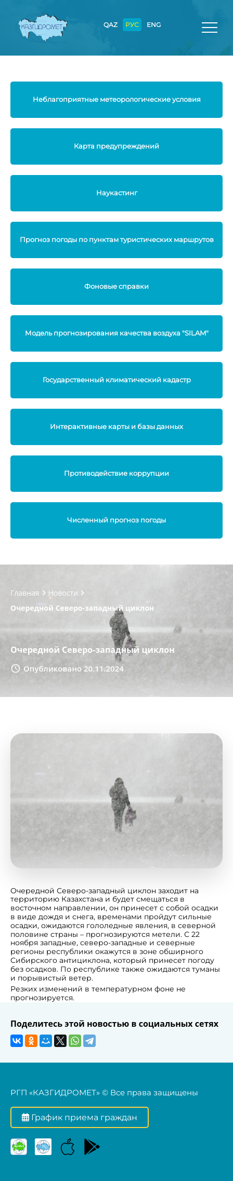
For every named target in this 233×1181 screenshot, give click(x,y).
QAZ (110, 25)
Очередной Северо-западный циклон (82, 608)
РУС (132, 25)
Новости (63, 593)
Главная (25, 593)
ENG (154, 25)
